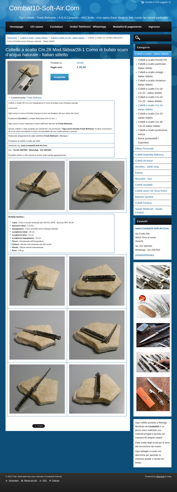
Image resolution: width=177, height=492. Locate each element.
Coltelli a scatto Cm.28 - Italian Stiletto (68, 38)
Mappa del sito (30, 480)
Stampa (55, 480)
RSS (45, 480)
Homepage (12, 38)
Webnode (160, 476)
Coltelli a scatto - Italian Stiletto (33, 38)
